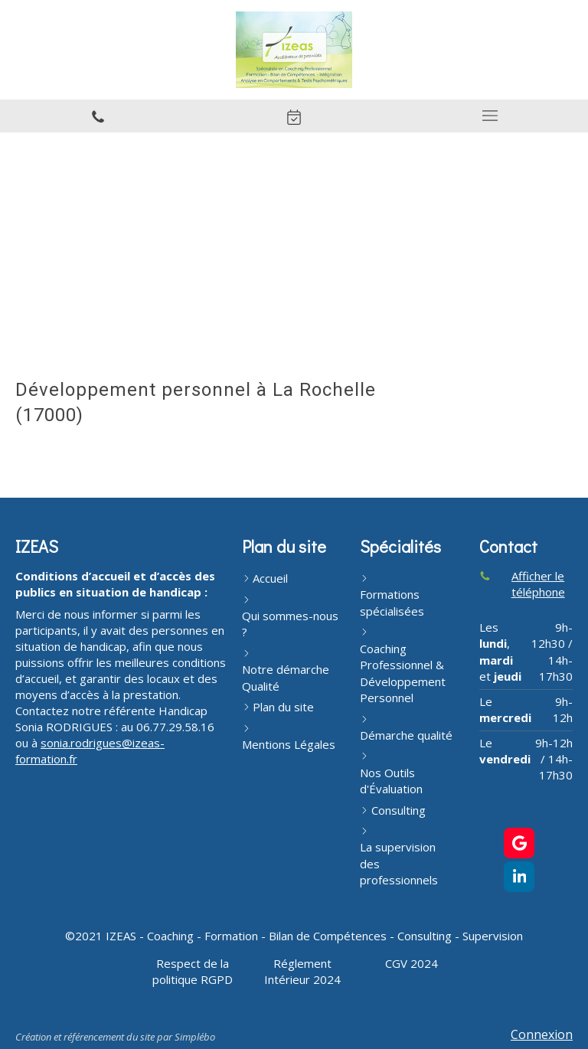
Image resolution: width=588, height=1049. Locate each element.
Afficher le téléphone (538, 584)
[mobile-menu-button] (490, 115)
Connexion (542, 1034)
